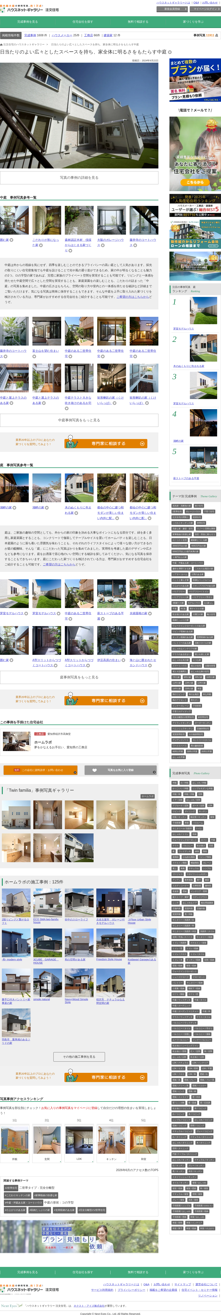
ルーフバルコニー (181, 1040)
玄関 (200, 794)
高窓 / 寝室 (193, 1200)
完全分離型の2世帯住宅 (183, 717)
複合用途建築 (207, 903)
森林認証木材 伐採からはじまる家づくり (78, 245)
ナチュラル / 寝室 (180, 1194)
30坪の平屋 (192, 751)
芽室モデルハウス (12, 613)
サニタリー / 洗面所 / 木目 (184, 931)
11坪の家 (177, 683)
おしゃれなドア (190, 903)
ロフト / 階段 (178, 994)
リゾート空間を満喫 (206, 528)
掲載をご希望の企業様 (163, 1289)
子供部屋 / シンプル (181, 1205)
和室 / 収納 (191, 1228)
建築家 (108, 35)
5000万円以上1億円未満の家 (186, 551)
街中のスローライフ (79, 918)
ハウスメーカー (62, 35)
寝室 (212, 817)
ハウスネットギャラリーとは (173, 2)
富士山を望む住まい (45, 350)
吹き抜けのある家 (181, 614)
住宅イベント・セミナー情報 (200, 1289)
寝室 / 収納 (191, 965)
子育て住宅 (209, 511)
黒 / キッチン (178, 1171)
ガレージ (207, 863)
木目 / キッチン (195, 1171)
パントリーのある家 (182, 643)
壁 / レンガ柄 (178, 1103)
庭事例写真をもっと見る (79, 677)
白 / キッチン (178, 1165)
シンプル (207, 868)
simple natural (47, 998)
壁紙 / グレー (190, 1080)
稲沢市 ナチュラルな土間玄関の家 (110, 999)
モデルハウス (194, 603)
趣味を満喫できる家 (182, 568)
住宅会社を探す (83, 21)
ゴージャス (178, 874)
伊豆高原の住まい (109, 660)
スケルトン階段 (180, 863)
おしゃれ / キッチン (181, 1160)
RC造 (183, 608)
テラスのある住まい (182, 654)
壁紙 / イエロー (199, 1085)
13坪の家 (189, 683)
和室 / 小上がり (207, 1228)
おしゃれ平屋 (179, 757)
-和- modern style (16, 958)
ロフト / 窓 (193, 994)
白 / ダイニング (179, 1137)
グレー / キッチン (196, 1165)
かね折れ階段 (189, 857)
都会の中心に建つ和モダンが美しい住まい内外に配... (110, 513)
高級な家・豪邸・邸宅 (183, 528)
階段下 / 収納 (194, 988)
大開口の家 (198, 614)
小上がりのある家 (181, 586)
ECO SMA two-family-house (47, 919)
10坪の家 (210, 677)
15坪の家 (189, 688)
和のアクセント (180, 700)
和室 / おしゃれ (197, 1217)
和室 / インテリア (194, 1223)
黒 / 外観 (188, 914)
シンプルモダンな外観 (202, 788)
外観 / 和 (176, 794)
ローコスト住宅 (180, 540)
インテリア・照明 (199, 891)
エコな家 (197, 660)
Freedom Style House (110, 958)
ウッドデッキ (185, 851)
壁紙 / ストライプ (180, 1097)
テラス (176, 845)
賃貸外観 (177, 914)
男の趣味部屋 (197, 746)
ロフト (204, 840)
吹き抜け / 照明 (179, 1051)
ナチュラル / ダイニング (201, 1137)
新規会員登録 (172, 8)
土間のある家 (197, 574)
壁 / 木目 (196, 1097)
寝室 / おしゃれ (199, 1183)
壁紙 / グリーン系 (180, 1085)
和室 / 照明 (177, 1223)
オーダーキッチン (203, 723)
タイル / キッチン (180, 1183)
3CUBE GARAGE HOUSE (47, 959)
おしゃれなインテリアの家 (185, 648)
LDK (210, 805)
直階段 (176, 857)
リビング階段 (205, 857)
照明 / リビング (197, 1125)
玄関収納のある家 (205, 637)
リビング (177, 811)
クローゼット (199, 977)
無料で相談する (138, 21)
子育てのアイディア (182, 711)
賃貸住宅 (197, 517)
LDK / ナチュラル (180, 1063)
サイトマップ (182, 1284)
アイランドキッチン (182, 723)
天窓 (211, 845)
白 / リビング (178, 1114)
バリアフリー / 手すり (202, 597)
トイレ (199, 828)
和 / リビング (200, 1108)
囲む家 (4, 239)
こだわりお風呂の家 (204, 568)
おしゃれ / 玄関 (193, 800)
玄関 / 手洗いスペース (182, 937)
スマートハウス (180, 666)
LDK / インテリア (200, 1063)
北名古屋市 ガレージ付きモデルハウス (110, 919)
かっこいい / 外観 (180, 788)
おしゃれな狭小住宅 (200, 671)
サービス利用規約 (102, 1289)
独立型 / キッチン (198, 817)
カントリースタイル (202, 740)
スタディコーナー (181, 885)
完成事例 (30, 35)
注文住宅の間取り (181, 517)
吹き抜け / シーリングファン (186, 1045)
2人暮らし (208, 603)
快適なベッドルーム (202, 580)
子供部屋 (197, 706)
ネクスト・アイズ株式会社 (89, 1305)
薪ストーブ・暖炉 (181, 897)
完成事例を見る (27, 21)
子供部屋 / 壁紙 (179, 1217)
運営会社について (206, 1284)
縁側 (197, 851)
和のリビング (179, 694)
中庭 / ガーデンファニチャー (186, 1011)
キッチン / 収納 (193, 960)
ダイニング (190, 811)
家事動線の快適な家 (182, 534)
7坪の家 (176, 677)
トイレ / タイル (197, 954)
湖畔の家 (6, 507)
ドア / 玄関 (177, 800)
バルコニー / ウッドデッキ (185, 1023)
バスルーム (198, 823)
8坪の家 (187, 677)
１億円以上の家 (180, 557)
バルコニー (188, 845)
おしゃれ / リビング (203, 1120)
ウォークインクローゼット (185, 840)
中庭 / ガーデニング (181, 1005)
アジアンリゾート (181, 740)
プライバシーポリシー (131, 1289)
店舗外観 (201, 908)
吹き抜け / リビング (181, 1108)
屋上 (175, 868)
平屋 (175, 608)
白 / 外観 (184, 783)
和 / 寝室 (204, 1188)
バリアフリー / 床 (180, 597)
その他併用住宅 (196, 734)
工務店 (88, 35)
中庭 (213, 840)
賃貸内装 (189, 908)
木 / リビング (194, 1114)
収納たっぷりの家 (181, 620)
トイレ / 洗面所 (179, 943)
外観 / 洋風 (189, 794)
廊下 (199, 880)
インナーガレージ (181, 706)
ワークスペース (180, 746)
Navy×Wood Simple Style (79, 999)
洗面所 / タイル (207, 931)
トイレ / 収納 (192, 948)
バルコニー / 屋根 (202, 1034)
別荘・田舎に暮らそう (205, 534)
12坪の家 (201, 683)
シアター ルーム (180, 574)
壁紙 (185, 891)
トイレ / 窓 (177, 948)
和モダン (195, 700)
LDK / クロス (178, 1074)
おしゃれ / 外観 (199, 783)
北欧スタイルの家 (203, 643)
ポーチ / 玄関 (198, 805)
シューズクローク (181, 977)
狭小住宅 (199, 506)
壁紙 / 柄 (192, 1091)
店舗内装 (177, 908)
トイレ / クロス (179, 954)
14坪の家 (177, 688)
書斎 (207, 880)
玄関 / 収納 (209, 960)
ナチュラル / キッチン (204, 1160)
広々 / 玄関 (195, 1051)
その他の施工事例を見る (79, 1056)
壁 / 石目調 (205, 1103)
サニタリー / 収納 (204, 937)
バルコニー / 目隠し (181, 1034)
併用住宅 (201, 523)
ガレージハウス (193, 511)
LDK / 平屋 (207, 1068)
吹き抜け (201, 845)
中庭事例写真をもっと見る (79, 420)
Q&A (196, 2)
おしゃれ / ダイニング (182, 1143)
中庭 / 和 (206, 1011)
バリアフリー (179, 591)
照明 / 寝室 (197, 1194)
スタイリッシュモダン (197, 874)
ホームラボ (43, 742)
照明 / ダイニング (180, 1148)
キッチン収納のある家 (183, 637)
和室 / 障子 (177, 1228)
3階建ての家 (178, 603)
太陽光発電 (210, 666)
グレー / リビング (204, 1131)
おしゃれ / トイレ (180, 834)
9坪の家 (198, 677)
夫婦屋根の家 (138, 613)
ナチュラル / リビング (182, 1131)
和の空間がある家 (79, 958)
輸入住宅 (211, 614)
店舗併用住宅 (203, 728)
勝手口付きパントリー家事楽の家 (16, 999)
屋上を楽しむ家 (202, 654)
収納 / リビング (179, 1125)
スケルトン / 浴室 (198, 943)
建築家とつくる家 (199, 540)
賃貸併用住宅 (179, 734)
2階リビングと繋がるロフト (16, 919)
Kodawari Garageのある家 (142, 959)
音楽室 (176, 891)
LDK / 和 (192, 1074)
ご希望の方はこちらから (133, 296)
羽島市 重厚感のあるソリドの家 (16, 1039)
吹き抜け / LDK (197, 1057)
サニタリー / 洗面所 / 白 (183, 920)
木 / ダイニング (203, 1143)
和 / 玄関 (208, 1051)
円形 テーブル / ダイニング (185, 1154)
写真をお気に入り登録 (121, 770)
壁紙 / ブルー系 (207, 1080)
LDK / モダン (178, 1068)
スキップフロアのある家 (204, 586)
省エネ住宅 (196, 666)
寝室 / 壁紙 (191, 1188)
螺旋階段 (195, 863)
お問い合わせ (210, 2)
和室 (199, 688)
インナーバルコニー (202, 1040)
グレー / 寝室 (178, 1200)
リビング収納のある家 (183, 631)
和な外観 (207, 694)
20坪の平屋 (206, 751)
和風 (183, 868)
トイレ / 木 (177, 960)
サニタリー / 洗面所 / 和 (183, 925)
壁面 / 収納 (177, 965)
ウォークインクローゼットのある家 (189, 626)
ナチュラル (194, 868)
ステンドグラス (200, 897)
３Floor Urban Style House (142, 919)
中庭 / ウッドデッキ (181, 1000)
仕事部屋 (197, 885)
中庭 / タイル (200, 1000)
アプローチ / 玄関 (180, 805)
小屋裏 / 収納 (178, 988)
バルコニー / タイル (181, 1028)
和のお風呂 (194, 694)
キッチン (203, 811)
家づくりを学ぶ (193, 21)
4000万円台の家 (198, 546)
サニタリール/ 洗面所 (182, 828)
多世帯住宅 (203, 717)
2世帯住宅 (177, 511)
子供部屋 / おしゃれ (181, 1211)
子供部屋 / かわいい (203, 1205)
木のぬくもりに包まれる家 (188, 366)
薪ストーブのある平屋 (186, 478)
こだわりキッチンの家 (183, 523)
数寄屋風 (189, 880)
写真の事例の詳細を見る (79, 178)
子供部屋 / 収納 (201, 1211)
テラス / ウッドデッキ (182, 1017)
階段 (205, 851)
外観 (175, 783)
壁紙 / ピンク (178, 1091)
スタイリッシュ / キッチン (185, 1177)
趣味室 (208, 885)
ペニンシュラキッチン (183, 728)
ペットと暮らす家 (181, 580)
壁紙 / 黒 (176, 1080)
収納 (194, 834)
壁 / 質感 (192, 1103)
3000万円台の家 (180, 546)
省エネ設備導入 (180, 671)
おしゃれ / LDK (179, 1057)
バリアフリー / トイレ (199, 591)
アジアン (177, 880)
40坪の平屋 (178, 751)
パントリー (178, 983)
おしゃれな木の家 (181, 660)
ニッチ (176, 903)
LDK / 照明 (193, 1068)
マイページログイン (205, 8)
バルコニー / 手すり (203, 1028)
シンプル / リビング (181, 1120)
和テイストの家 (197, 608)
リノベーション (208, 1295)
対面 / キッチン (179, 817)
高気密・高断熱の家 (182, 506)
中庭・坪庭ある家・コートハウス (188, 563)
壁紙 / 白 (204, 1074)
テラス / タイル (203, 1017)
